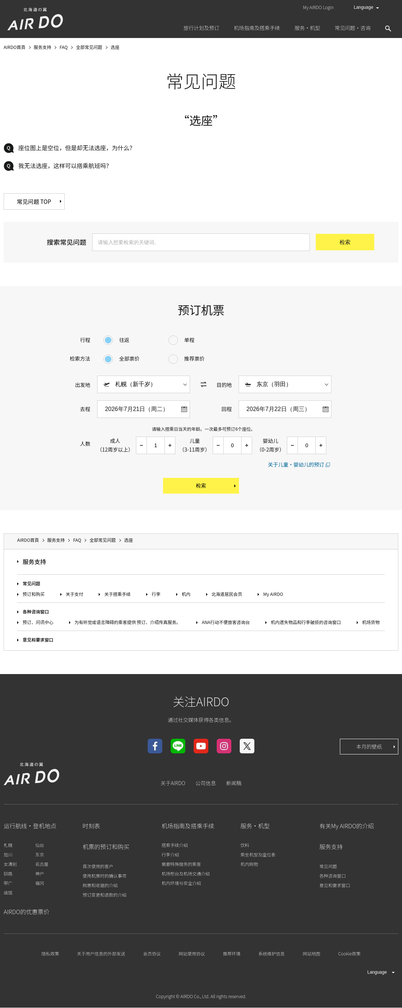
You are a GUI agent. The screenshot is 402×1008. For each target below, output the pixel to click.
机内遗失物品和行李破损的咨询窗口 (306, 623)
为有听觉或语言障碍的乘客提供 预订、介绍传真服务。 (128, 623)
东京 (39, 855)
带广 (8, 883)
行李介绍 (170, 855)
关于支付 (74, 594)
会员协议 (152, 954)
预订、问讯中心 (38, 623)
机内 (186, 594)
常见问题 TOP (50, 201)
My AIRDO (273, 594)
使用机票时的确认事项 (104, 876)
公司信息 (206, 783)
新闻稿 (234, 783)
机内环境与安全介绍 (181, 883)
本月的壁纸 (376, 747)
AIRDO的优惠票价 (26, 912)
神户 (39, 874)
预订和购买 (34, 594)
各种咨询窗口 (36, 612)
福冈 (39, 883)
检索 (216, 486)
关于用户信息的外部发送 (101, 954)
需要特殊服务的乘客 (181, 864)
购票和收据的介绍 (100, 885)
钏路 (8, 874)
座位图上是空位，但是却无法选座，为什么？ (76, 147)
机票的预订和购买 (106, 847)
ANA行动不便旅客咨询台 (226, 623)
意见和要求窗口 (38, 640)
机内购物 (249, 864)
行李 (156, 594)
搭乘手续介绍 (175, 845)
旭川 (8, 855)
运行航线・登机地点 (30, 826)
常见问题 (31, 584)
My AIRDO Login (318, 7)
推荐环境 (231, 954)
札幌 (8, 845)
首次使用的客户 (98, 866)
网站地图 (311, 954)
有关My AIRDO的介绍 (346, 826)
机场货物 (371, 623)
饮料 (244, 845)
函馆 (8, 893)
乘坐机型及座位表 (258, 855)
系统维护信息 (271, 954)
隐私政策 (50, 954)
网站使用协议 (192, 954)
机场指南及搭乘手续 (188, 826)
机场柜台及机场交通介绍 (186, 874)
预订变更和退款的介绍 (104, 895)
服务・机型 (255, 826)
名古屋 (41, 864)
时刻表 (91, 826)
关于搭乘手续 (117, 594)
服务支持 (34, 562)
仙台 (39, 845)
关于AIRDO (172, 783)
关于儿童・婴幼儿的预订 (296, 464)
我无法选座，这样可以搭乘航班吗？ (65, 165)
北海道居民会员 (227, 594)
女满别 (10, 864)
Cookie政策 (349, 954)
